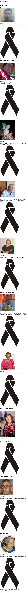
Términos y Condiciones (12, 590)
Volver (1, 592)
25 (18, 589)
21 (14, 589)
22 (15, 589)
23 (16, 589)
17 (11, 589)
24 (17, 589)
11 (6, 589)
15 (9, 589)
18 (12, 589)
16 (10, 589)
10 (5, 589)
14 (8, 589)
